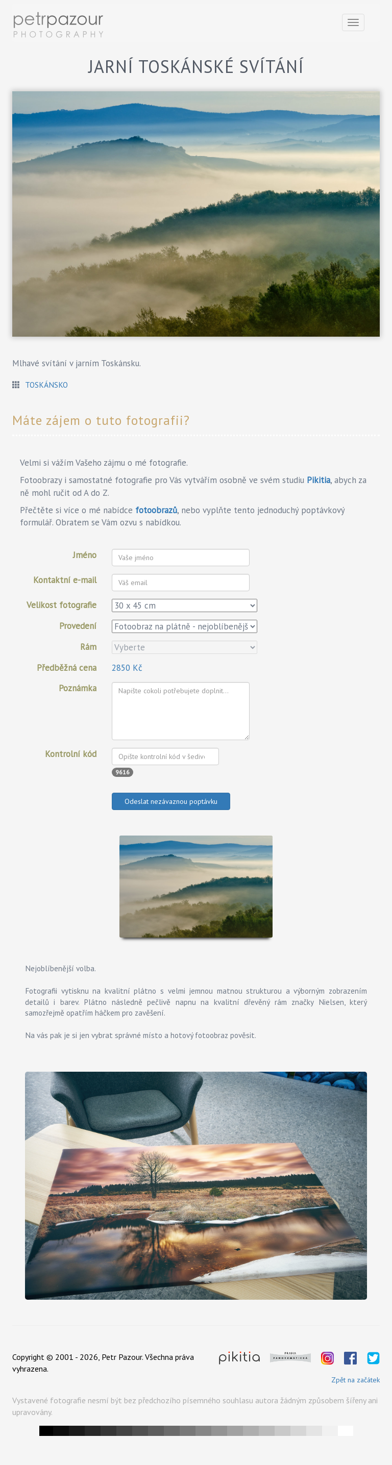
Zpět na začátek (355, 1379)
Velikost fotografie (61, 605)
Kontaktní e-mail (64, 580)
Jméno (84, 555)
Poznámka (77, 688)
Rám (88, 646)
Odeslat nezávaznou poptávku (171, 801)
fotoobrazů (156, 510)
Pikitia (318, 480)
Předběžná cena (66, 667)
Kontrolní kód (70, 754)
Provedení (77, 626)
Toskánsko (46, 385)
